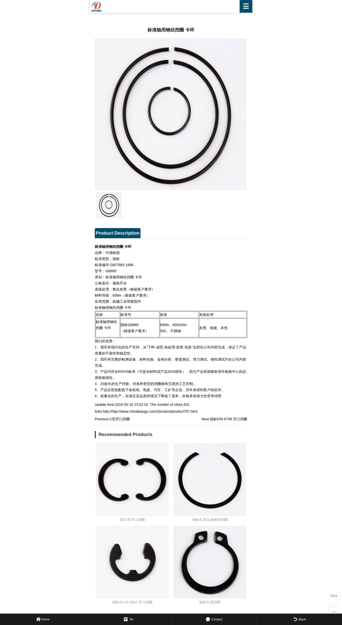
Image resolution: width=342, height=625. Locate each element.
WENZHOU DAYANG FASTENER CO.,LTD (171, 6)
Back (334, 596)
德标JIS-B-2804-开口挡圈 (132, 602)
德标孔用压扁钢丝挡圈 (210, 520)
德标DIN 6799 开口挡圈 (228, 419)
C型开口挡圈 (120, 419)
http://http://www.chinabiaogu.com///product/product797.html (150, 411)
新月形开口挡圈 (132, 520)
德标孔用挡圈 (210, 602)
